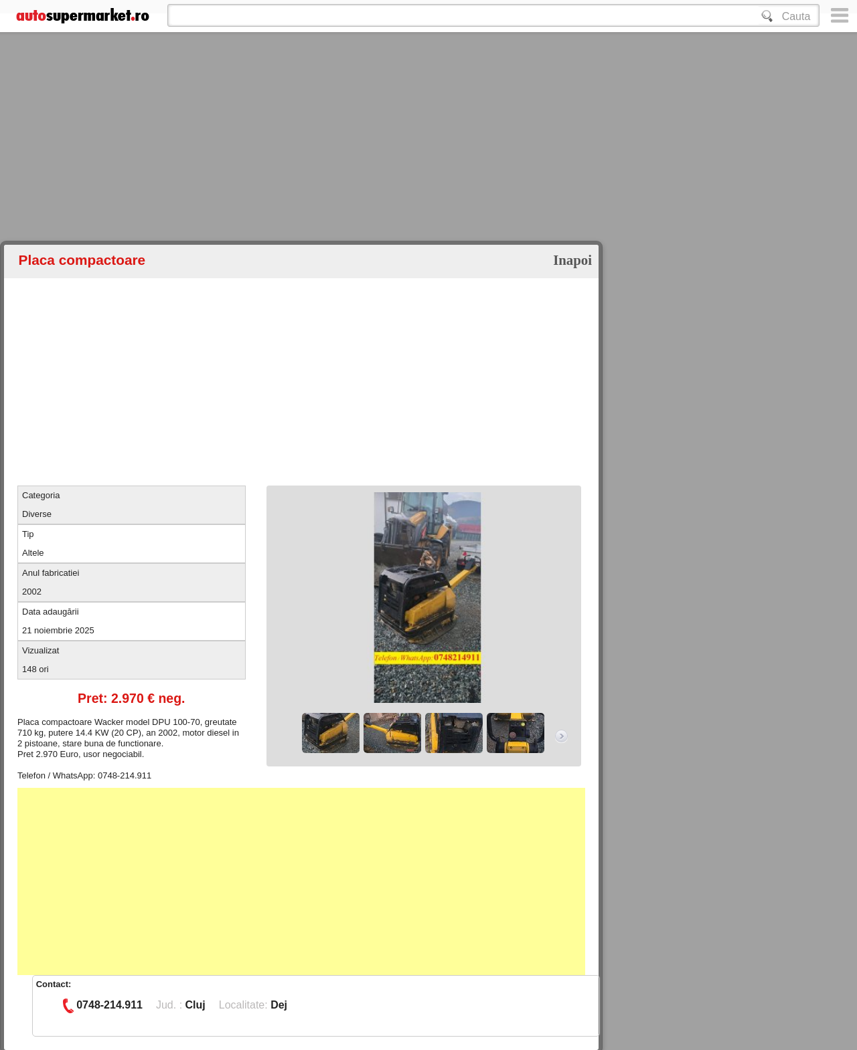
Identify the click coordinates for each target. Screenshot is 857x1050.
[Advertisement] (401, 160)
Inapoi (572, 260)
